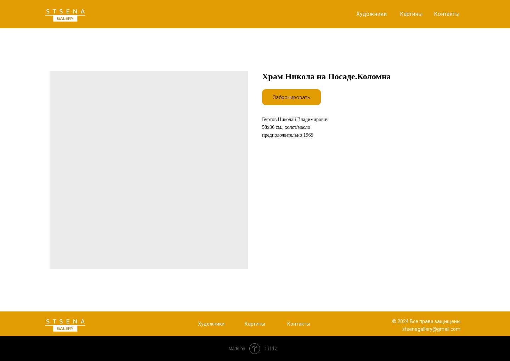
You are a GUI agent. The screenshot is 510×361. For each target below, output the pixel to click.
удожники (213, 324)
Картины (411, 14)
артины (256, 324)
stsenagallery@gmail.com (431, 329)
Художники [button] (371, 14)
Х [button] (199, 324)
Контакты (447, 14)
